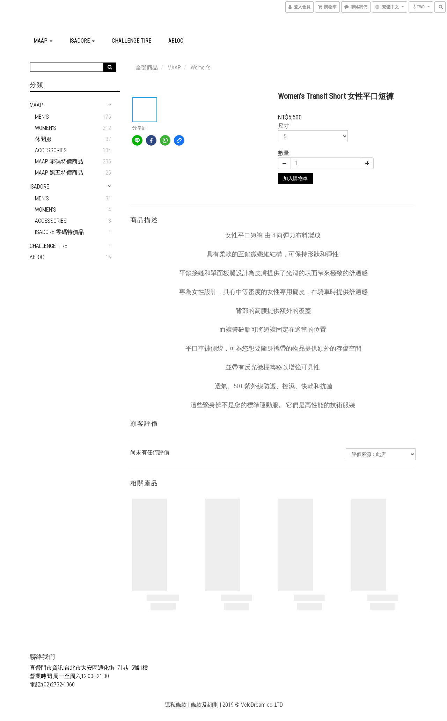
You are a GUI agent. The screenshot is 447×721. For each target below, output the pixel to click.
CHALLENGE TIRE (131, 40)
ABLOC (175, 40)
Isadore (82, 40)
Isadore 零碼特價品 (59, 232)
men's (42, 198)
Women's (45, 128)
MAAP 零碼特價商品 (59, 161)
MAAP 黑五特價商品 (59, 172)
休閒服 (43, 139)
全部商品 (146, 67)
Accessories (51, 150)
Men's (42, 116)
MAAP (43, 40)
